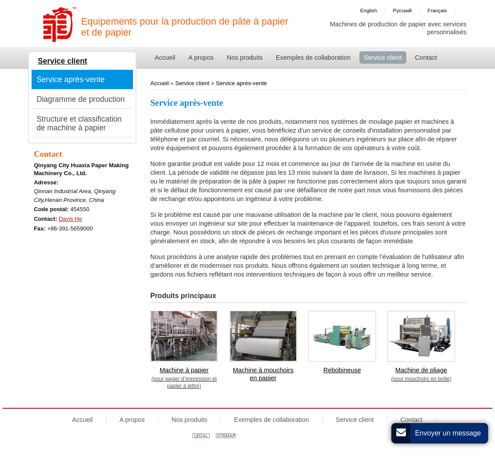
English (368, 10)
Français (437, 10)
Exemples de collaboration (271, 419)
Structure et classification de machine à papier (79, 123)
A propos (131, 419)
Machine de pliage (421, 374)
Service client (192, 83)
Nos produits (190, 419)
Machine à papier (184, 378)
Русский (402, 10)
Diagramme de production (80, 99)
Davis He (70, 219)
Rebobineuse (342, 370)
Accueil (160, 83)
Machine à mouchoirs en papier (263, 374)
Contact (48, 153)
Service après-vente (241, 83)
